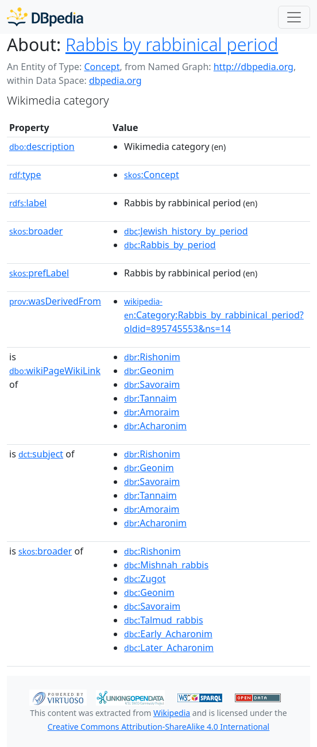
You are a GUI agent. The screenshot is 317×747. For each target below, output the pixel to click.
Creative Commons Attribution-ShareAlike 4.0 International (158, 726)
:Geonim (149, 370)
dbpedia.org (115, 80)
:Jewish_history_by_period (186, 231)
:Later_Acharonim (169, 647)
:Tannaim (150, 398)
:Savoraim (152, 384)
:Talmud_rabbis (163, 620)
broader (36, 231)
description (42, 146)
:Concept (151, 174)
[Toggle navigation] (294, 17)
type (25, 174)
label (28, 203)
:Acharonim (155, 425)
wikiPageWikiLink (54, 370)
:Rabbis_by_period (170, 244)
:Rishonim (152, 357)
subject (40, 454)
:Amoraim (152, 412)
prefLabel (39, 273)
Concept (101, 66)
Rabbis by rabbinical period (171, 44)
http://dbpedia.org (253, 66)
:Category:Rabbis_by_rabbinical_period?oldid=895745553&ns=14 (214, 315)
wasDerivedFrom (55, 301)
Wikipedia (171, 712)
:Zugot (145, 578)
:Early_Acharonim (168, 633)
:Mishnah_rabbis (166, 565)
